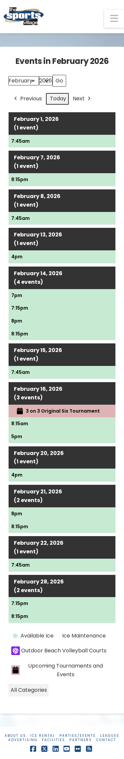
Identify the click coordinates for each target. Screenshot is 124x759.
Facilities (53, 740)
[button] (114, 19)
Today (58, 98)
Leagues (109, 736)
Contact (106, 740)
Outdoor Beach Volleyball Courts (58, 650)
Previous (27, 98)
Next (82, 98)
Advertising (23, 740)
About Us (15, 736)
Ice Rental (42, 736)
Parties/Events (78, 736)
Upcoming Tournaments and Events (57, 670)
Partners (80, 740)
